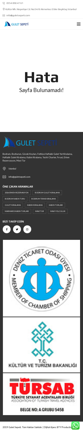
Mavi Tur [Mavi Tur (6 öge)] (39, 211)
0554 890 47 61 (13, 3)
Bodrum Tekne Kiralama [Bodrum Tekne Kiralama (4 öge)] (43, 199)
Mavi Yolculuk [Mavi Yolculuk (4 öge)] (57, 211)
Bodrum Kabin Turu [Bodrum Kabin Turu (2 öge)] (15, 199)
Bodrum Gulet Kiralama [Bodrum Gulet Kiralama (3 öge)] (47, 192)
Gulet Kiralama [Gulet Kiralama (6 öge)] (13, 205)
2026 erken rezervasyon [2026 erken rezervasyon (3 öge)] (16, 192)
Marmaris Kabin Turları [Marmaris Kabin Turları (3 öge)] (17, 211)
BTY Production (65, 427)
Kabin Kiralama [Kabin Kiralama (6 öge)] (35, 205)
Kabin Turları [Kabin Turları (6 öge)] (56, 205)
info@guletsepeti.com (16, 15)
